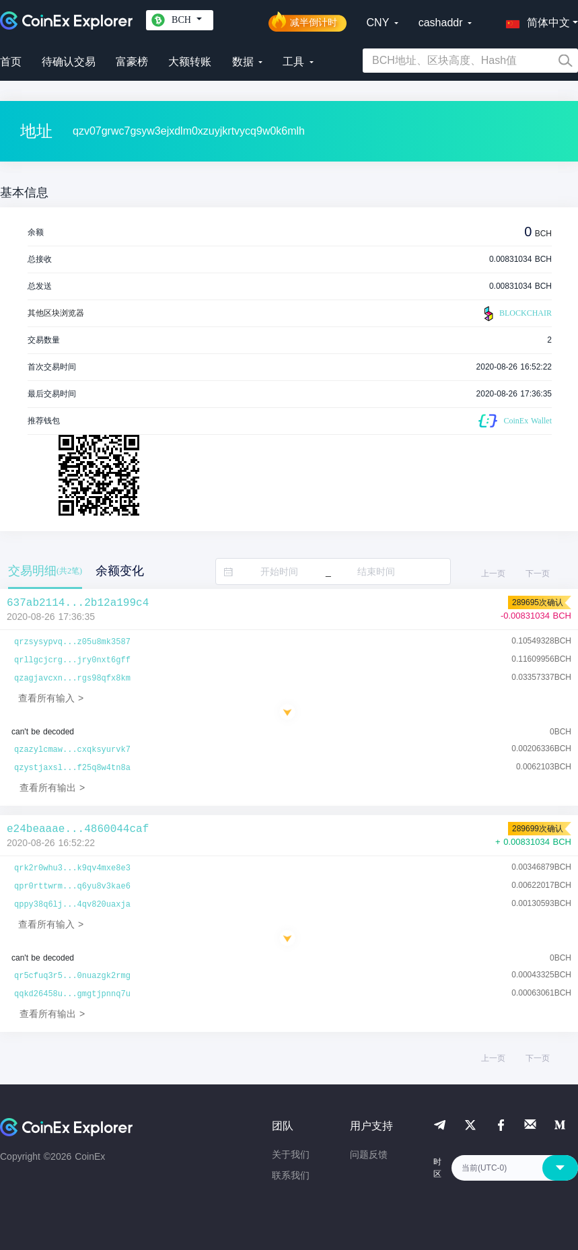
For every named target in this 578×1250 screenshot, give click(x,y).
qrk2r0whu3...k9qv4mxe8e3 (72, 868)
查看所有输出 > (52, 787)
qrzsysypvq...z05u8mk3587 (72, 642)
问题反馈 (369, 1154)
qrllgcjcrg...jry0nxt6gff (72, 660)
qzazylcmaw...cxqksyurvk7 (72, 750)
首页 (11, 61)
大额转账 (189, 61)
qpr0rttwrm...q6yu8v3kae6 (72, 886)
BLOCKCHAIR (516, 314)
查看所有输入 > (50, 698)
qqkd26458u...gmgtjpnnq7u (72, 994)
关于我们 (291, 1154)
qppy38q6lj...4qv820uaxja (72, 904)
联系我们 (291, 1175)
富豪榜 (132, 61)
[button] (535, 20)
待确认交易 (69, 61)
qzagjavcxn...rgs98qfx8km (72, 678)
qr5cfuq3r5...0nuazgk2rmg (72, 976)
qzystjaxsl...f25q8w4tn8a (72, 768)
